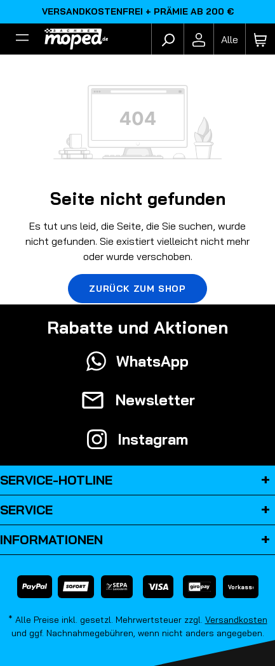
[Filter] (22, 39)
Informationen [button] (137, 539)
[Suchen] (168, 39)
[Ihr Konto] (198, 39)
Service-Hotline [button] (137, 480)
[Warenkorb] (260, 39)
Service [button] (137, 509)
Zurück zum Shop (137, 288)
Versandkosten (236, 619)
